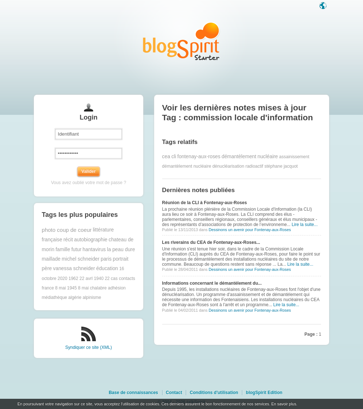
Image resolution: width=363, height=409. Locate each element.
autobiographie (90, 239)
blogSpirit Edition (264, 392)
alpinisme (92, 297)
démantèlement (239, 156)
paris (106, 259)
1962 (73, 278)
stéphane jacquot (280, 166)
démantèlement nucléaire (186, 166)
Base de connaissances (133, 392)
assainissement (294, 156)
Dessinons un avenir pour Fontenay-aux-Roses (249, 229)
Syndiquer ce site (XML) (88, 347)
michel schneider (80, 259)
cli (173, 156)
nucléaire (267, 156)
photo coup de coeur (67, 230)
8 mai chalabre (92, 288)
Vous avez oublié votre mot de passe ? (88, 182)
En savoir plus (283, 404)
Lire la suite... (304, 224)
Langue (323, 6)
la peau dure (121, 249)
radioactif (254, 166)
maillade (51, 259)
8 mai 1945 (66, 288)
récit (68, 239)
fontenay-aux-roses (198, 156)
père (47, 268)
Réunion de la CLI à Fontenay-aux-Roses (204, 202)
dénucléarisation (228, 166)
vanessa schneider (74, 268)
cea (166, 156)
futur (76, 249)
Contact (174, 392)
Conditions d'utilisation (214, 392)
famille (62, 249)
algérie (74, 297)
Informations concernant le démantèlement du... (212, 283)
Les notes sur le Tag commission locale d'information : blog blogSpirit (181, 41)
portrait (120, 259)
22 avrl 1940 (91, 278)
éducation (107, 268)
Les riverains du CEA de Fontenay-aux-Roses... (211, 242)
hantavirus (94, 249)
